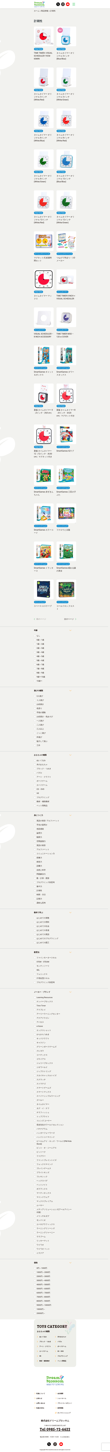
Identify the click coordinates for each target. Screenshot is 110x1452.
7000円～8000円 (43, 1297)
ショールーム (61, 1398)
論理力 (39, 833)
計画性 (39, 890)
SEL (38, 970)
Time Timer (41, 1006)
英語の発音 (41, 845)
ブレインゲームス (44, 1168)
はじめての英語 (43, 934)
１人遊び (40, 700)
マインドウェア (43, 1197)
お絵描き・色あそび (45, 716)
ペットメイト (42, 1185)
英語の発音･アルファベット (48, 821)
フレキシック (42, 1176)
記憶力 (39, 899)
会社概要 (60, 1393)
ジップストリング (44, 1071)
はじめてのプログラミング (47, 938)
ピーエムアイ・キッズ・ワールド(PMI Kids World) (54, 1142)
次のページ (69, 619)
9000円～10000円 (44, 1305)
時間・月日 (41, 895)
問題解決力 (41, 874)
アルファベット (43, 849)
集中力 (39, 886)
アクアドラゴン (43, 1018)
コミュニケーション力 (46, 853)
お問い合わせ (40, 1403)
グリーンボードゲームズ (47, 1047)
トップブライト (43, 1116)
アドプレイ (41, 1010)
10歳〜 (39, 681)
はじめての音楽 (43, 930)
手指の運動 (41, 712)
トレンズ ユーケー (44, 1121)
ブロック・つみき (44, 769)
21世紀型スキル (43, 978)
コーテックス (42, 1055)
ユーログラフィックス (46, 1224)
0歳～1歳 (40, 640)
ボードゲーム (42, 781)
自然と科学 (41, 870)
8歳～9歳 (40, 673)
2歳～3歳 (40, 648)
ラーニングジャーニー (46, 1232)
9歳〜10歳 (41, 677)
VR (38, 793)
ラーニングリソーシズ (46, 1228)
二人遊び (40, 725)
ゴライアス (41, 1059)
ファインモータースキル (47, 958)
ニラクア (40, 1253)
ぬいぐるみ (41, 760)
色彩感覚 (40, 829)
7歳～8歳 (40, 669)
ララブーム (41, 1237)
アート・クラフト (44, 777)
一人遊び (40, 721)
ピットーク (41, 1152)
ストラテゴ (41, 1084)
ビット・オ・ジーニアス (47, 1148)
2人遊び (40, 696)
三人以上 (40, 729)
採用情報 (60, 1408)
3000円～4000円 (43, 1280)
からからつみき (43, 1034)
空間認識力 (41, 841)
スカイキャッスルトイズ (47, 1075)
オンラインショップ (64, 1413)
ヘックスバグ (42, 1181)
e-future (40, 1026)
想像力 (39, 858)
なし (38, 636)
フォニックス (42, 974)
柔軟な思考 (41, 903)
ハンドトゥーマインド (46, 1137)
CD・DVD (40, 789)
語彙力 (39, 866)
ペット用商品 (42, 806)
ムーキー (40, 1205)
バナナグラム (42, 1129)
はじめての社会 (43, 926)
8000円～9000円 (43, 1301)
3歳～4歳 (40, 652)
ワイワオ (40, 1245)
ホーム (36, 11)
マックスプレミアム (45, 1201)
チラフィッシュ (43, 1112)
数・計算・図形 (43, 878)
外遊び (39, 737)
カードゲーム (42, 785)
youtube (68, 4)
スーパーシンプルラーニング (48, 1096)
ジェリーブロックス (45, 1063)
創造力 (39, 862)
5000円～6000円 (43, 1289)
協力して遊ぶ (42, 741)
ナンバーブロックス (45, 1001)
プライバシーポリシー (64, 1403)
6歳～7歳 (40, 664)
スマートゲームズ (44, 1088)
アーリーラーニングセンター (48, 1014)
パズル (39, 773)
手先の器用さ (42, 825)
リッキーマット (43, 1241)
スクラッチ (41, 1079)
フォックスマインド (45, 1164)
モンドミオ (41, 1220)
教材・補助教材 (43, 801)
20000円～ (41, 1313)
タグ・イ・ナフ (43, 1108)
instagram (63, 4)
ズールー (40, 1100)
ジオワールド (42, 1067)
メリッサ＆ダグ (43, 1216)
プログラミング (43, 797)
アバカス (40, 1022)
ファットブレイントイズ (47, 1160)
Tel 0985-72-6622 (55, 1429)
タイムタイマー (43, 1104)
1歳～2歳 (40, 644)
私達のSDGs (40, 1408)
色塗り (39, 708)
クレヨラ (40, 1051)
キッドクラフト (43, 1038)
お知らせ (39, 1398)
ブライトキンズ (43, 1172)
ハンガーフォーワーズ (46, 1133)
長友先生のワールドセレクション (50, 1125)
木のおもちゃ (42, 764)
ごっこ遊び (41, 733)
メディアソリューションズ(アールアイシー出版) (54, 1210)
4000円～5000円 (43, 1284)
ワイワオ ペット (43, 1249)
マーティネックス (44, 1193)
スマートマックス (44, 1092)
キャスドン (41, 1043)
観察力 (39, 837)
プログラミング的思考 (46, 882)
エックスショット (44, 1030)
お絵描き (40, 704)
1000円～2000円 (43, 1272)
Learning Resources (45, 997)
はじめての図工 (43, 943)
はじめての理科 (43, 922)
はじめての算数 (43, 918)
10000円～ (41, 1309)
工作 (38, 745)
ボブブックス (42, 1189)
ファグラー (41, 1156)
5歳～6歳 (40, 660)
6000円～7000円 (43, 1293)
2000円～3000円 (43, 1276)
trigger (74, 4)
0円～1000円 (42, 1268)
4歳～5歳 (40, 656)
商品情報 (44, 11)
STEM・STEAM (43, 962)
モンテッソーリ (43, 966)
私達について (40, 1393)
